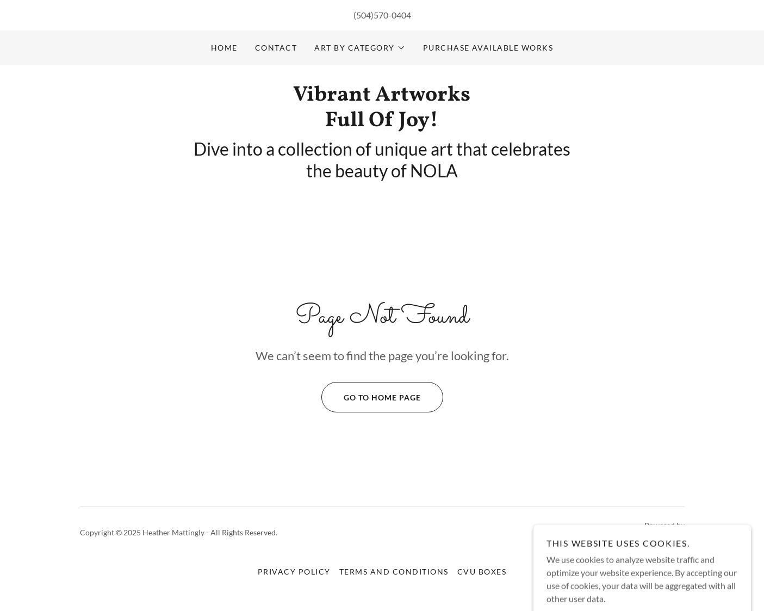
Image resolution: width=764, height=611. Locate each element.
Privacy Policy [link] (294, 571)
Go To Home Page (371, 397)
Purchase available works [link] (488, 47)
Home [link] (224, 47)
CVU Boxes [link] (481, 571)
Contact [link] (276, 47)
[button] (359, 47)
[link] (382, 123)
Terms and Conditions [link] (394, 571)
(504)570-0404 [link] (382, 15)
